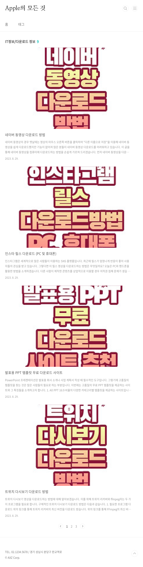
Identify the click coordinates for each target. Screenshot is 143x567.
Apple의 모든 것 (25, 8)
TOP (134, 553)
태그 (21, 24)
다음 (82, 526)
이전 (60, 526)
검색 (125, 8)
